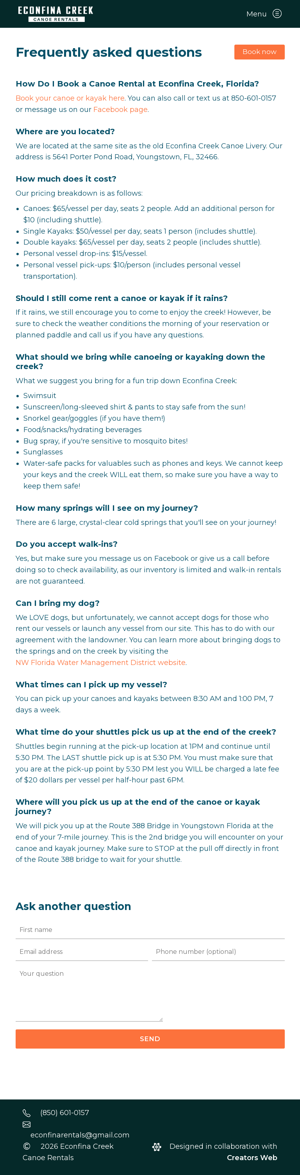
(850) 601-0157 (64, 1112)
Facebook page (120, 109)
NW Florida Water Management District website (101, 662)
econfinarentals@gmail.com (80, 1135)
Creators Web (252, 1157)
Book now (260, 52)
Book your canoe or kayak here (70, 98)
